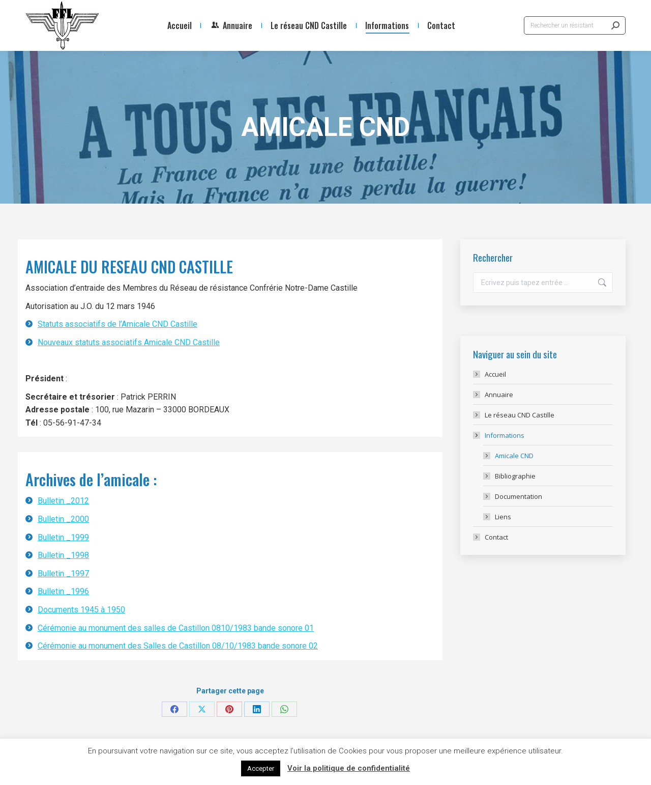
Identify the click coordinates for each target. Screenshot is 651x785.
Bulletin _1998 (63, 555)
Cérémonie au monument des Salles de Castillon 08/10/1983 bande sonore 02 (178, 646)
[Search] (575, 25)
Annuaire (499, 394)
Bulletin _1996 (63, 591)
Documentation (518, 496)
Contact (496, 537)
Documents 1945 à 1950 (81, 609)
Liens (503, 516)
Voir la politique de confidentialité (348, 768)
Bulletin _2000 (63, 519)
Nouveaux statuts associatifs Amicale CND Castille (129, 342)
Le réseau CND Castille (519, 414)
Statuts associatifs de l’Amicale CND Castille (117, 324)
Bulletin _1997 (63, 573)
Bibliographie (515, 476)
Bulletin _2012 (63, 501)
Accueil (495, 374)
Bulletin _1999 (63, 537)
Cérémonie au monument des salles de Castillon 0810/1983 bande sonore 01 (176, 628)
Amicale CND (514, 455)
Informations (499, 435)
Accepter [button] (260, 768)
